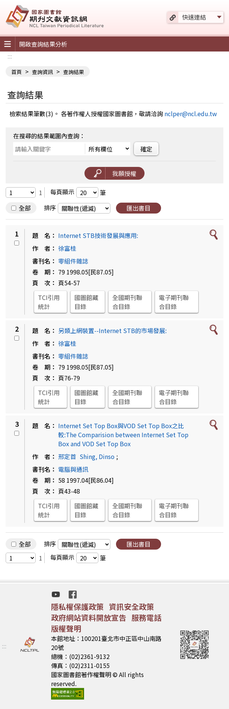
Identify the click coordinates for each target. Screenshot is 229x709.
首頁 (16, 72)
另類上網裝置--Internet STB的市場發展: (112, 330)
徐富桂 (67, 248)
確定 (146, 148)
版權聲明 (66, 628)
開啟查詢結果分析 (43, 43)
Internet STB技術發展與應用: (98, 235)
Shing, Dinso (97, 456)
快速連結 (194, 16)
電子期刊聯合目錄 (174, 302)
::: (10, 56)
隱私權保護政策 (77, 606)
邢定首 (67, 456)
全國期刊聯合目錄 (127, 302)
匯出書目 (139, 207)
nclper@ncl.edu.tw (190, 113)
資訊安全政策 (131, 606)
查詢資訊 (42, 72)
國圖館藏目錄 (86, 302)
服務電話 (146, 617)
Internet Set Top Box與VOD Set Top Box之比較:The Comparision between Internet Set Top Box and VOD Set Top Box (123, 434)
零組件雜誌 (73, 260)
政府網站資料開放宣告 (88, 617)
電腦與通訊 (73, 469)
